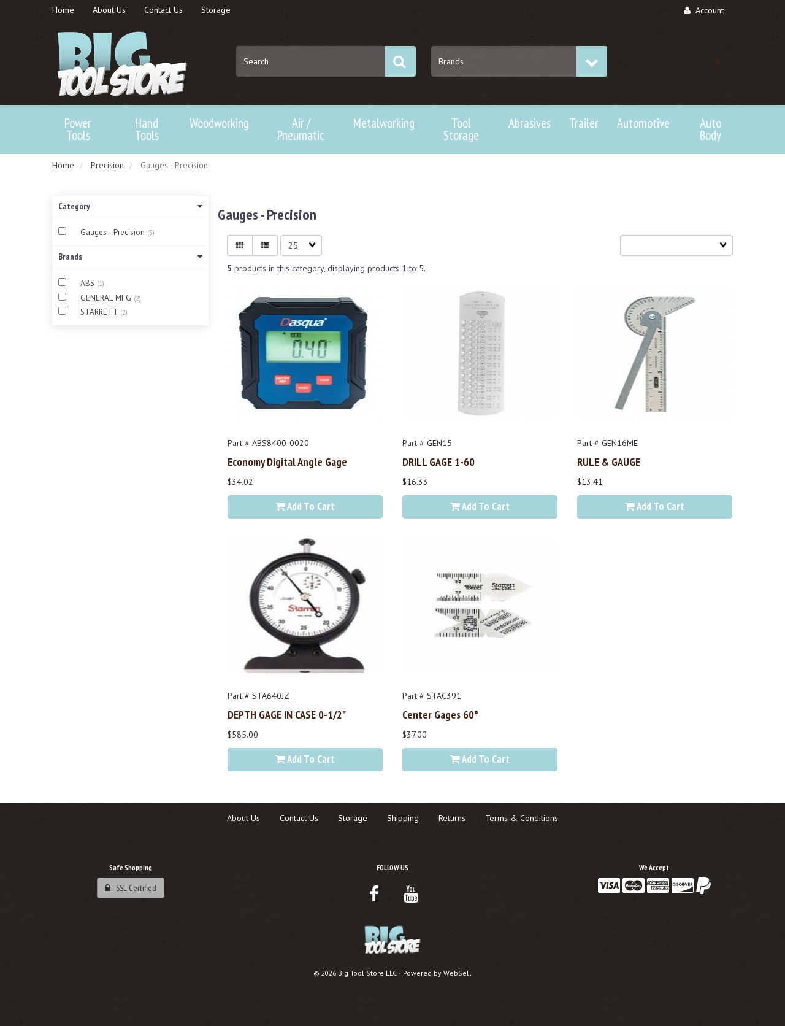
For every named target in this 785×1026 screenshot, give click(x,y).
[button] (717, 61)
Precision (107, 165)
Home (63, 165)
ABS (88, 283)
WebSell (457, 973)
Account (704, 10)
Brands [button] (130, 256)
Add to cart (305, 506)
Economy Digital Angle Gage (287, 461)
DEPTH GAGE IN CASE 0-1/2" (287, 714)
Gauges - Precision (113, 232)
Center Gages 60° (440, 714)
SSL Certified (130, 887)
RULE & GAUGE (608, 461)
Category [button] (130, 206)
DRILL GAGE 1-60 (438, 461)
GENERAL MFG (107, 298)
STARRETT (100, 312)
